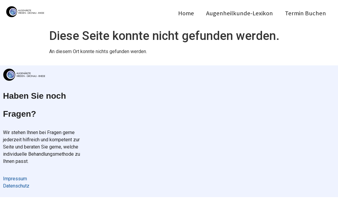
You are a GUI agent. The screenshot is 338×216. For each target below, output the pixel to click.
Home (186, 13)
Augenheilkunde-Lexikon (239, 13)
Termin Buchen (305, 13)
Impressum (15, 179)
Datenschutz (16, 186)
